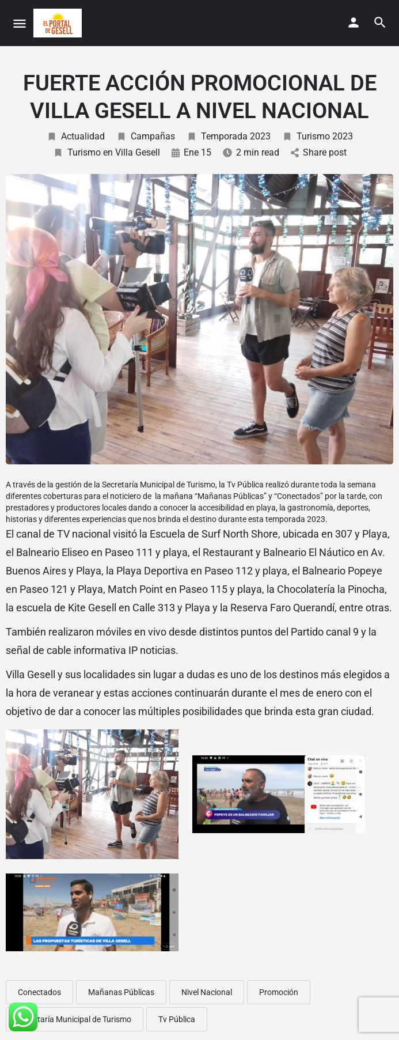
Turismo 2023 (317, 136)
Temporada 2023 (229, 136)
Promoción (278, 992)
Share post (319, 152)
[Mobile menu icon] (20, 23)
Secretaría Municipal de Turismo (74, 1019)
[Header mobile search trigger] (380, 22)
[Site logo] (59, 23)
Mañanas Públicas (121, 992)
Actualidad (76, 136)
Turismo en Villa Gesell (106, 152)
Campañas (145, 136)
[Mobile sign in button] (353, 22)
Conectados (39, 992)
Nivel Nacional (206, 992)
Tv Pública (176, 1019)
